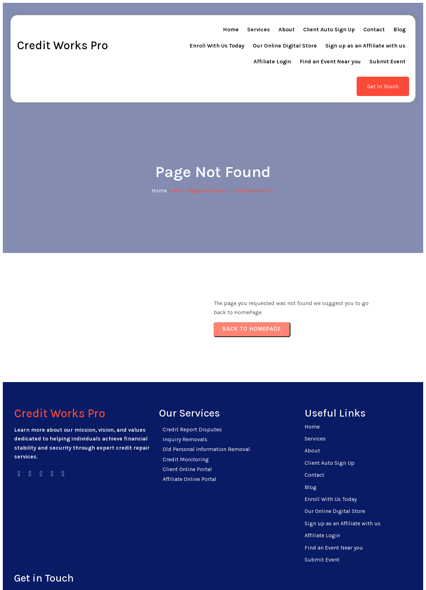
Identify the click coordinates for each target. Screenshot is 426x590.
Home (159, 165)
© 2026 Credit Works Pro (213, 573)
